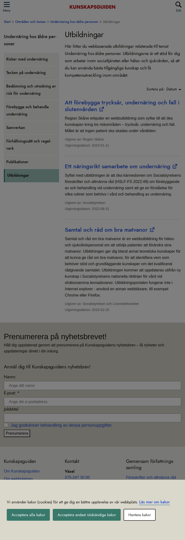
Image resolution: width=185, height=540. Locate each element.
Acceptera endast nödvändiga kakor (87, 515)
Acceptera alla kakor (28, 515)
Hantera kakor (139, 515)
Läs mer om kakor (154, 502)
